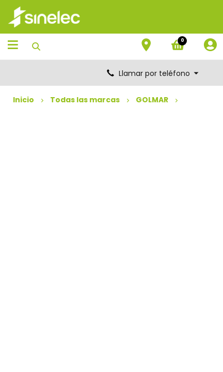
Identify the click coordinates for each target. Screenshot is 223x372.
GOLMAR (152, 100)
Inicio (23, 100)
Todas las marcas (85, 100)
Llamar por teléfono (153, 73)
